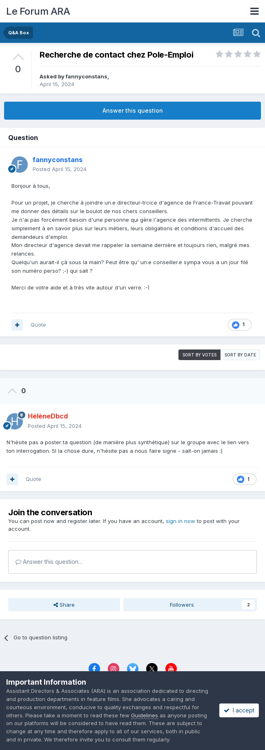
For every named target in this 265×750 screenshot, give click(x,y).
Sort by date (240, 354)
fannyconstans (86, 76)
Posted (60, 169)
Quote (38, 324)
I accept (239, 710)
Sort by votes (199, 354)
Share (64, 605)
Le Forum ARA (38, 11)
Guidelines (144, 715)
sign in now (180, 521)
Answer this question (132, 110)
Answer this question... (49, 561)
